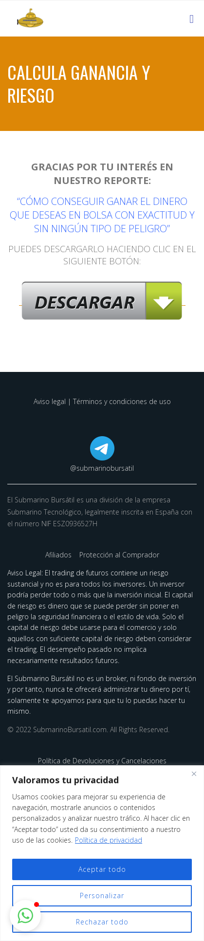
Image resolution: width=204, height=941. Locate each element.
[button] (25, 915)
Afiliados (59, 554)
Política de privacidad (108, 840)
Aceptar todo (102, 869)
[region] (102, 853)
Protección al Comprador (119, 554)
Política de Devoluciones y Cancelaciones (102, 760)
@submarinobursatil (102, 468)
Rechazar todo (102, 921)
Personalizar (102, 895)
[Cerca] (194, 773)
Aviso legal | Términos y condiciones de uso (102, 401)
